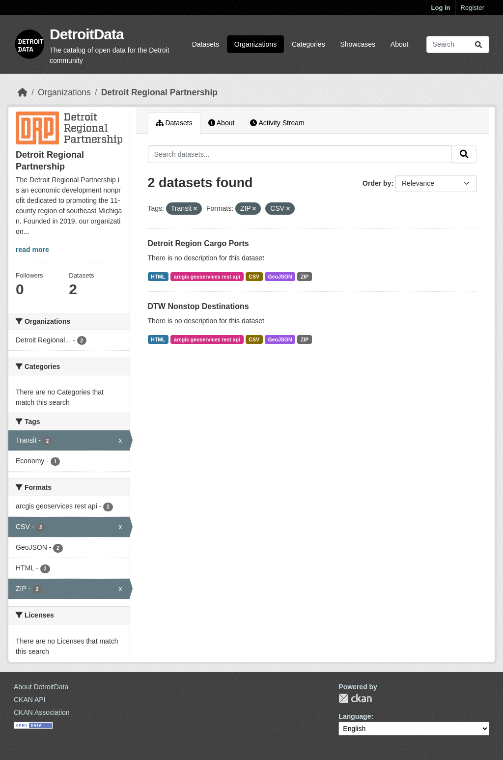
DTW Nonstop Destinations (198, 306)
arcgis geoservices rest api (207, 277)
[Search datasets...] (457, 44)
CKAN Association (42, 712)
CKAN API (30, 700)
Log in (440, 7)
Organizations (255, 44)
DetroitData (87, 34)
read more (32, 249)
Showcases (357, 44)
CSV (254, 277)
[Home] (23, 92)
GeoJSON (280, 277)
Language (354, 716)
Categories (308, 44)
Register (472, 7)
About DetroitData (41, 687)
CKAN (355, 698)
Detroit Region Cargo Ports (198, 243)
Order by (377, 183)
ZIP (304, 277)
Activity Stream (277, 123)
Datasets (205, 44)
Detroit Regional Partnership (159, 92)
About (400, 44)
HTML (158, 277)
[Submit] (478, 44)
